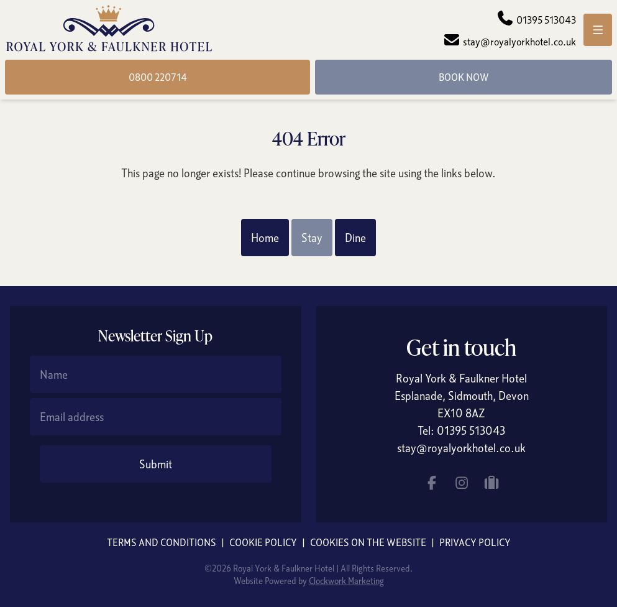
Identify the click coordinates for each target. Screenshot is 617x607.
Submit (155, 463)
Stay (311, 237)
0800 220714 (158, 77)
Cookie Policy (263, 542)
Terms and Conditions (161, 542)
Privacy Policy (475, 542)
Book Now (464, 77)
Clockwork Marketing (346, 580)
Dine (355, 237)
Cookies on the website (368, 542)
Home (265, 237)
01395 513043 (471, 430)
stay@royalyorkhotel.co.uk (461, 447)
